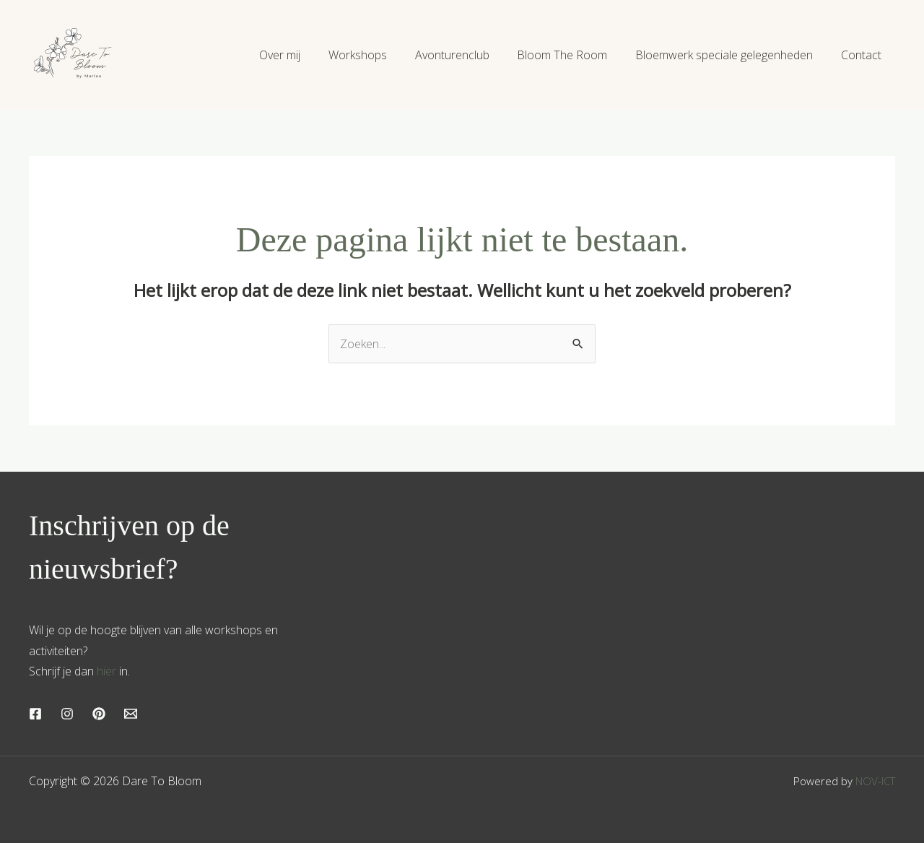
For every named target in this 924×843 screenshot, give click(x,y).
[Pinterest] (98, 713)
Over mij (306, 55)
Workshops (379, 55)
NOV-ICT (875, 781)
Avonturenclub (469, 55)
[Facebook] (35, 713)
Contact (863, 55)
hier (106, 671)
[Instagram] (67, 713)
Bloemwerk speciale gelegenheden (731, 55)
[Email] (130, 713)
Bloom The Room (574, 55)
